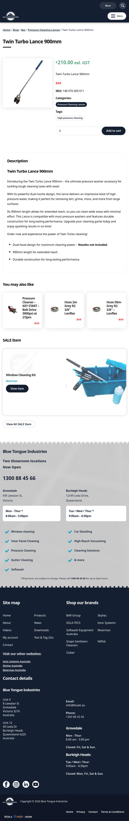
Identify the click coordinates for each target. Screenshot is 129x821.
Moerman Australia (14, 670)
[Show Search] (122, 6)
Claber (70, 653)
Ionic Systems (107, 623)
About (7, 623)
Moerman (104, 630)
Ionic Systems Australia (17, 661)
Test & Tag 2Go (44, 637)
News (37, 623)
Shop (16, 31)
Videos (7, 630)
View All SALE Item (18, 426)
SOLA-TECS (73, 623)
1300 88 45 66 (12, 6)
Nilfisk (102, 641)
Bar (23, 31)
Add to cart (113, 132)
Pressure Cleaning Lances (44, 31)
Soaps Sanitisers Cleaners (77, 643)
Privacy (81, 811)
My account (10, 637)
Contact (8, 645)
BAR (58, 84)
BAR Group (73, 615)
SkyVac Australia (12, 665)
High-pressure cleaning (70, 119)
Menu (115, 17)
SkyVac (102, 615)
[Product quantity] (78, 132)
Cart (110, 6)
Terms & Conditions (112, 811)
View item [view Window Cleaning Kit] (17, 390)
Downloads (41, 630)
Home (6, 31)
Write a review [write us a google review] (76, 6)
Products (40, 615)
